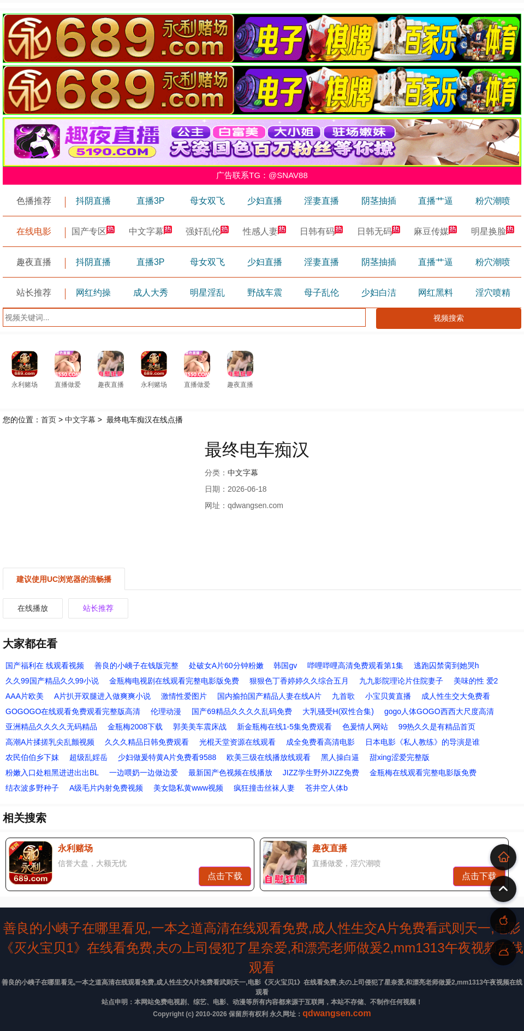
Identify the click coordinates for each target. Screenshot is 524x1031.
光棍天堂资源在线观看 (237, 742)
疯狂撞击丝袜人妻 (264, 787)
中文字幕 (150, 231)
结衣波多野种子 (32, 787)
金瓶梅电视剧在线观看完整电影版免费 (174, 680)
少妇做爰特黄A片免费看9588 (167, 757)
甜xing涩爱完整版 (400, 757)
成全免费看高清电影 (320, 742)
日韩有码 (321, 231)
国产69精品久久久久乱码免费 (242, 711)
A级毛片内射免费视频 (106, 787)
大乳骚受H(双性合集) (338, 711)
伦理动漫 (166, 711)
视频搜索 (448, 318)
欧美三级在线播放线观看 (269, 757)
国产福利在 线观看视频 (44, 665)
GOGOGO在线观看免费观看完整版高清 (72, 711)
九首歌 (343, 696)
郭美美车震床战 (200, 726)
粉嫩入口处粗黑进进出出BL (52, 772)
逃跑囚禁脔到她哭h (446, 665)
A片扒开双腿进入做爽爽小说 (102, 696)
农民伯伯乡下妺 (32, 757)
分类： (216, 472)
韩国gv (285, 665)
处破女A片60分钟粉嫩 (226, 665)
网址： (216, 505)
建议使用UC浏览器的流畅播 (63, 579)
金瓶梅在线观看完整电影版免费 (423, 772)
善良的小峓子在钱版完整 (136, 665)
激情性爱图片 (184, 696)
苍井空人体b (326, 787)
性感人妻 (265, 231)
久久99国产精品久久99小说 (52, 680)
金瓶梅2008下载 (135, 726)
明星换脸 (493, 231)
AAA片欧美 (24, 696)
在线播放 (32, 608)
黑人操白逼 (340, 757)
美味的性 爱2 (476, 680)
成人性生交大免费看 (455, 696)
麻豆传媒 (435, 231)
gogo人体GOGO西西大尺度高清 (439, 711)
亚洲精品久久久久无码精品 (51, 726)
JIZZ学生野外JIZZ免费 (321, 772)
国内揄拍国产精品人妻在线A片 (269, 696)
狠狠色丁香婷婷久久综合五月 (299, 680)
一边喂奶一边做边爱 (143, 772)
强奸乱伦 (207, 231)
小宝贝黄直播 (388, 696)
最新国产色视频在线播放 (230, 772)
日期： (216, 489)
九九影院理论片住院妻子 (401, 680)
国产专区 (93, 231)
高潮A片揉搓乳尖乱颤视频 (49, 742)
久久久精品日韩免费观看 (147, 742)
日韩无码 (379, 231)
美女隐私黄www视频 (188, 787)
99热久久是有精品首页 (437, 726)
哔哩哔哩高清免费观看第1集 (355, 665)
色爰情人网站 (365, 726)
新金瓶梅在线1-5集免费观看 (284, 726)
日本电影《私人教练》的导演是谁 (422, 742)
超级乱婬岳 (88, 757)
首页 (48, 419)
